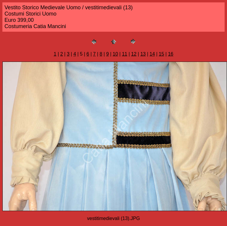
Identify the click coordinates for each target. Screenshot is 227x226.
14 (152, 53)
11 (124, 53)
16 (170, 53)
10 (115, 53)
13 (143, 53)
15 (161, 53)
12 (133, 53)
